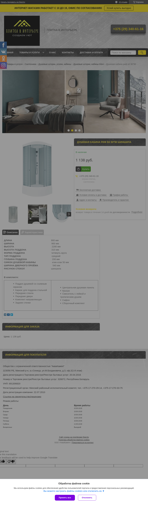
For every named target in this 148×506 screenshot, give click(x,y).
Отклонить (87, 497)
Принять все (65, 497)
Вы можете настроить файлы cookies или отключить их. (72, 491)
